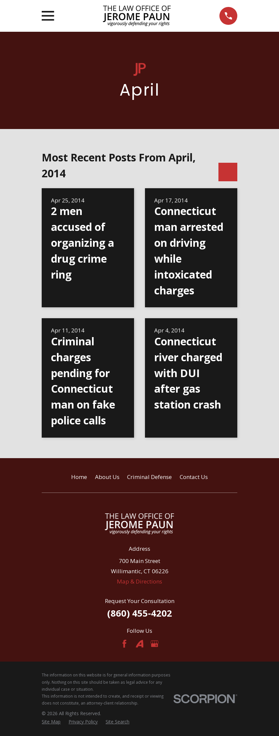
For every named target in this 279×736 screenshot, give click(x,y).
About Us (107, 477)
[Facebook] (124, 644)
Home (79, 477)
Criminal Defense (149, 477)
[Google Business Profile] (155, 644)
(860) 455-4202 (139, 613)
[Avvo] (140, 644)
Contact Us (194, 477)
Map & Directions (139, 581)
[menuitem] (51, 721)
